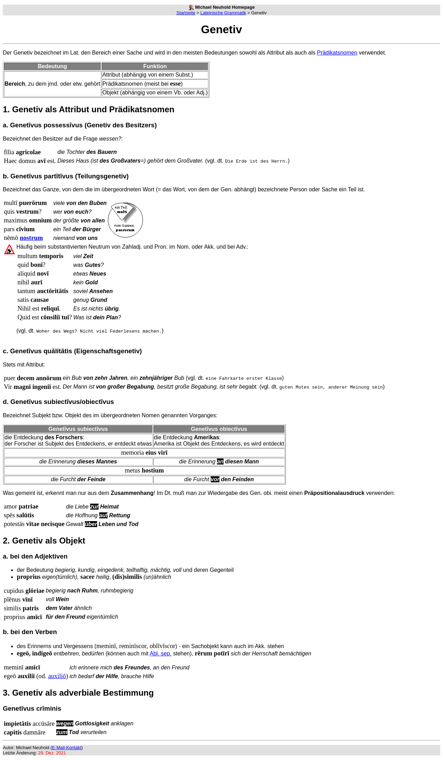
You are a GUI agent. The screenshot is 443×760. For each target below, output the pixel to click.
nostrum (31, 237)
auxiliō (57, 676)
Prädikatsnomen (337, 53)
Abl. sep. (160, 653)
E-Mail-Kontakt (66, 747)
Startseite (185, 12)
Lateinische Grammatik (223, 12)
